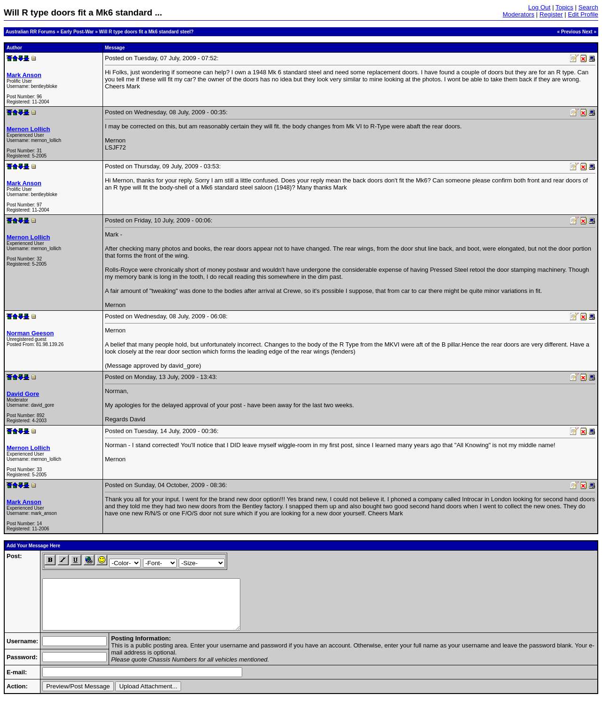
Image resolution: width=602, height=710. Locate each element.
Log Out (539, 7)
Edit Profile (583, 14)
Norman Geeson (30, 333)
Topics (564, 7)
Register (551, 14)
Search (588, 7)
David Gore (23, 393)
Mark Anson (24, 75)
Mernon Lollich (28, 129)
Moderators (518, 14)
